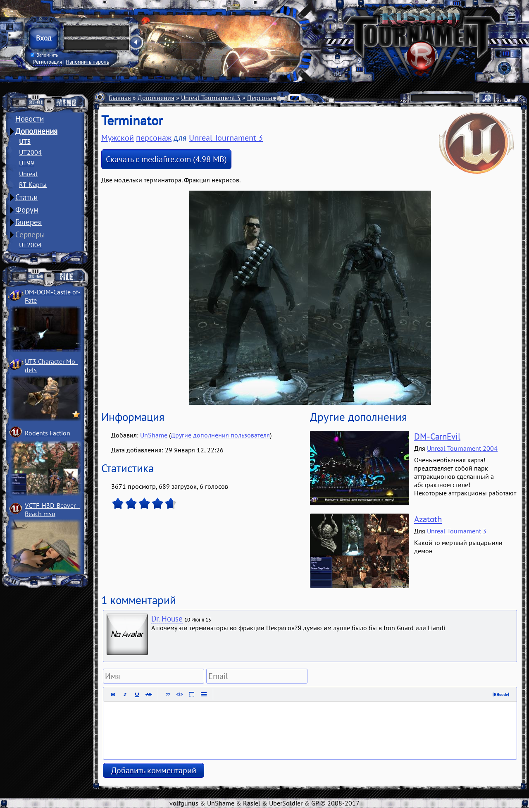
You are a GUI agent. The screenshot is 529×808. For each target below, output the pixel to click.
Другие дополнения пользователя (220, 435)
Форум (26, 210)
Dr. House (167, 619)
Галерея (28, 222)
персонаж (154, 137)
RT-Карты (33, 184)
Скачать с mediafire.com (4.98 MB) (166, 159)
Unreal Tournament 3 (211, 97)
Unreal (28, 174)
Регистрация (47, 61)
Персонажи (264, 97)
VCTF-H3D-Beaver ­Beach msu (52, 509)
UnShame (153, 435)
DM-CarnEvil (437, 436)
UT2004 (30, 152)
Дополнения (36, 131)
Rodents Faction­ (47, 433)
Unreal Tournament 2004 (462, 448)
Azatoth (428, 519)
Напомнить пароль (87, 61)
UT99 (26, 163)
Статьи (26, 197)
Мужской (117, 137)
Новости (29, 119)
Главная (120, 97)
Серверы (30, 234)
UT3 (25, 141)
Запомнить (44, 55)
